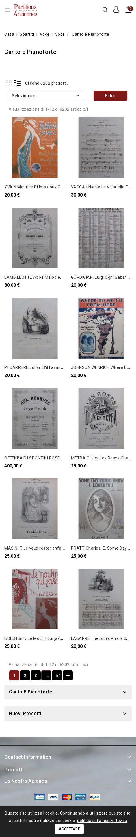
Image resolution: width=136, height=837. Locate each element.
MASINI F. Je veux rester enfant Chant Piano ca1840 (55, 548)
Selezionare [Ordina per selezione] (47, 95)
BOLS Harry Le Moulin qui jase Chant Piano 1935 (51, 638)
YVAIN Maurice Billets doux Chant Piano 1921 (48, 187)
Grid (8, 83)
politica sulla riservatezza (102, 820)
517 (59, 675)
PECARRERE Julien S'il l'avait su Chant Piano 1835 (53, 367)
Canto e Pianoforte (30, 692)
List (17, 83)
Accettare (69, 829)
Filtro (110, 95)
